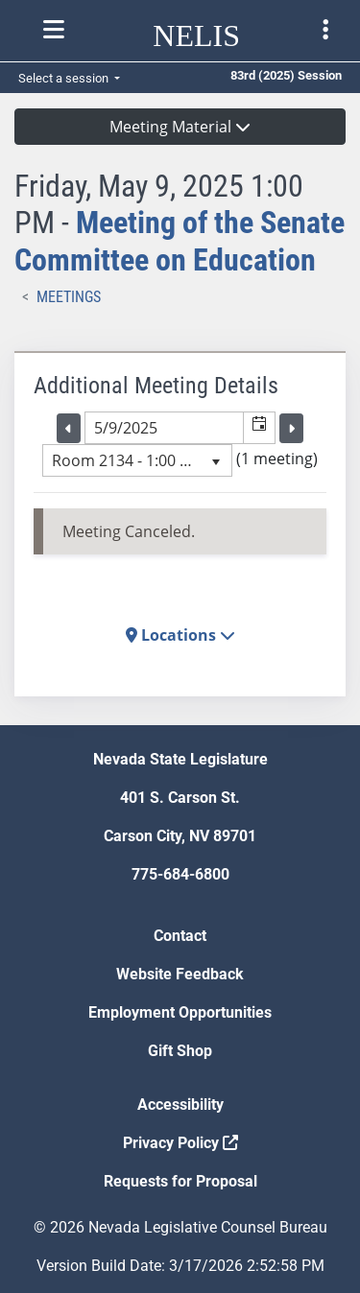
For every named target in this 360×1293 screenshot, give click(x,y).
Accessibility (180, 1104)
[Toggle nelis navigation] (54, 29)
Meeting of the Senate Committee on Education (179, 240)
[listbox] (137, 460)
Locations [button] (180, 635)
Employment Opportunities (180, 1012)
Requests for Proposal (180, 1181)
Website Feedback (180, 974)
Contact (180, 936)
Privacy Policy (180, 1143)
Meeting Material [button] (180, 126)
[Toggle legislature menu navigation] (325, 29)
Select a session (64, 78)
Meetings (68, 297)
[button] (259, 427)
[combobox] (164, 427)
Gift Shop (180, 1051)
